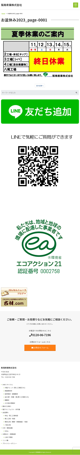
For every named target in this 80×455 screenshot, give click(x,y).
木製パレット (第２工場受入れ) (15, 388)
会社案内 (5, 413)
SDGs (6, 431)
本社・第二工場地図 (11, 416)
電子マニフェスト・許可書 (11, 410)
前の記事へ (40, 86)
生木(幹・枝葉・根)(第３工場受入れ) (17, 397)
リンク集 (5, 441)
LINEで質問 (8, 437)
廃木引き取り (6, 407)
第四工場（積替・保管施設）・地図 (16, 422)
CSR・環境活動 (7, 428)
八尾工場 (8, 425)
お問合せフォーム (40, 347)
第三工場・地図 (10, 419)
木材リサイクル (7, 385)
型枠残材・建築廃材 (11, 394)
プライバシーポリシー (9, 444)
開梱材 (7, 400)
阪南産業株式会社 (12, 5)
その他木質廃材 (10, 403)
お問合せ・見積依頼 (9, 434)
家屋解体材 (8, 391)
